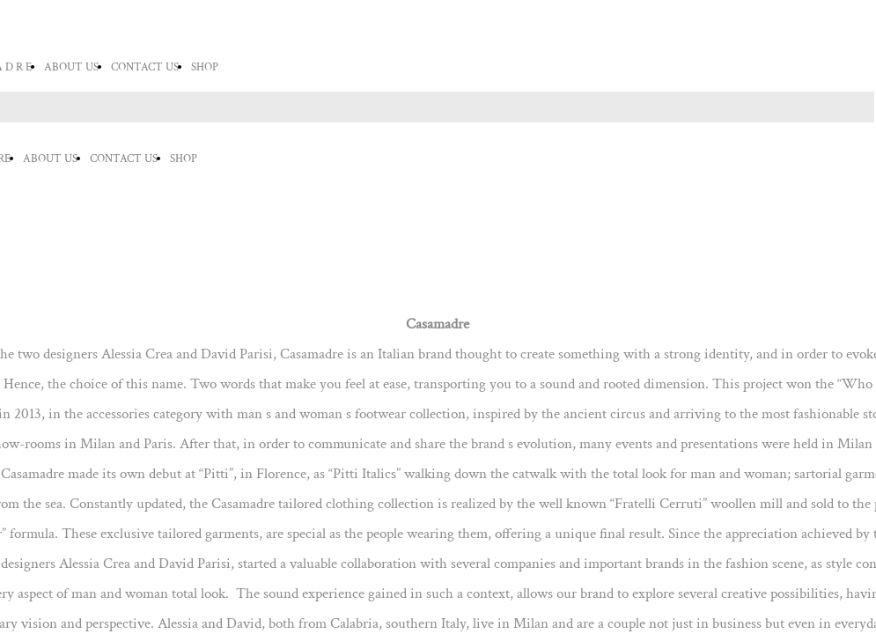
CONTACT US (145, 67)
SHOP (204, 67)
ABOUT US (71, 67)
